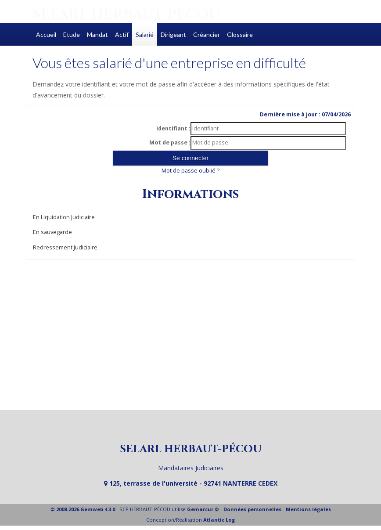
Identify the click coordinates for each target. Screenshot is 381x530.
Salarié (145, 34)
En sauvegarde (52, 232)
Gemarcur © (203, 509)
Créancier (206, 34)
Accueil (46, 34)
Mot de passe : (169, 142)
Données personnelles (252, 509)
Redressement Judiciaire (65, 247)
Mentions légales (308, 509)
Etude (71, 34)
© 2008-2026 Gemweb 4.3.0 (82, 509)
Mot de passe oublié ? (190, 170)
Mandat (97, 34)
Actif (122, 34)
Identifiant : (173, 128)
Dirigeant (173, 34)
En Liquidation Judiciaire (64, 217)
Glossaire (240, 34)
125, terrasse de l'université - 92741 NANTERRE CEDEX (190, 483)
